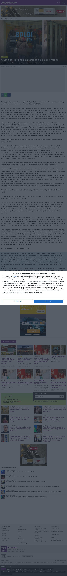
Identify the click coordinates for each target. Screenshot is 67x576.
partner (15, 276)
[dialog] (33, 288)
